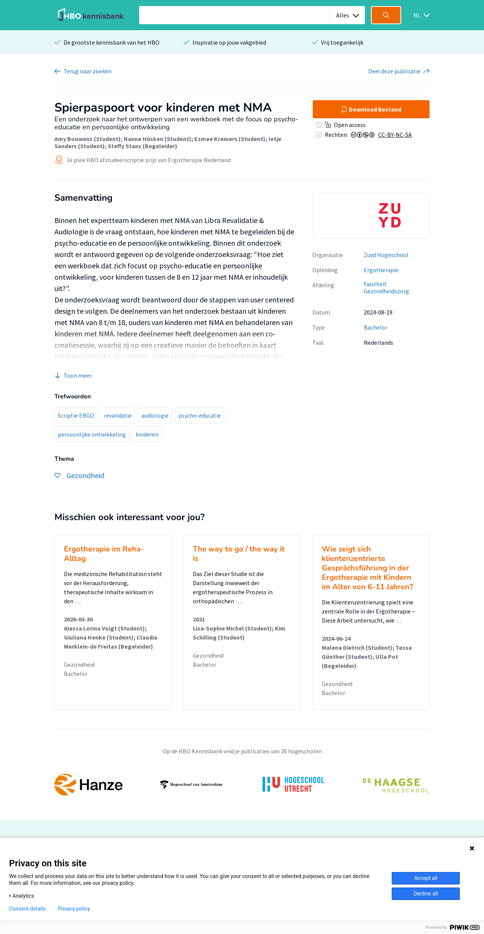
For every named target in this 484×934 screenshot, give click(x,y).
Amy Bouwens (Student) (87, 139)
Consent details (27, 909)
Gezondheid (79, 664)
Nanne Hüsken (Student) (157, 139)
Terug (88, 71)
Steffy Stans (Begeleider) (142, 146)
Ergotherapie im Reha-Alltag (104, 554)
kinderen (147, 434)
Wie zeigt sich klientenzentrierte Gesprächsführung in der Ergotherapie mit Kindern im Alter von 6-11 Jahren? (367, 568)
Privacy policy (74, 909)
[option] (371, 215)
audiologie (155, 415)
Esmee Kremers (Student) (229, 139)
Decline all (426, 894)
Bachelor (375, 327)
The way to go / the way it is (239, 554)
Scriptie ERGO (76, 415)
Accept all (425, 878)
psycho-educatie (199, 415)
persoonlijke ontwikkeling (92, 434)
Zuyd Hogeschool (386, 254)
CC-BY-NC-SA (395, 134)
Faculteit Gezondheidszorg (386, 287)
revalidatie (118, 415)
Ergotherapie (381, 269)
